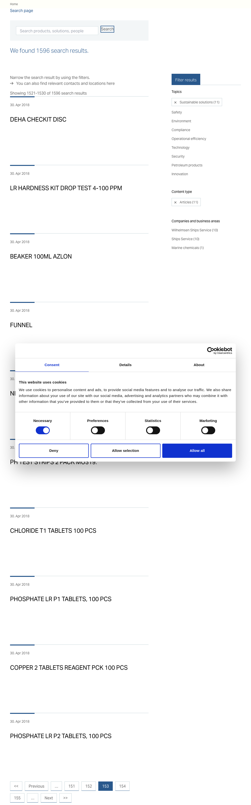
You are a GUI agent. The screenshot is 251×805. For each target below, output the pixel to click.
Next (49, 798)
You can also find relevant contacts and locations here (65, 83)
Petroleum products (187, 153)
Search (107, 29)
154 (122, 786)
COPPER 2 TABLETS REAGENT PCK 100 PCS (69, 667)
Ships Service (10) (185, 226)
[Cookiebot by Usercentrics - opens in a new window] (210, 350)
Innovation (180, 162)
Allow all (197, 450)
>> (65, 798)
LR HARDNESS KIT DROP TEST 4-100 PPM (66, 188)
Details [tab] (125, 365)
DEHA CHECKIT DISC (38, 119)
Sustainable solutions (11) (199, 90)
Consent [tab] (52, 365)
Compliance (181, 117)
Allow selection (125, 450)
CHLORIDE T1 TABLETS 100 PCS (53, 530)
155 (17, 798)
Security (178, 144)
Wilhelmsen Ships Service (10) (195, 218)
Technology (180, 135)
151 (71, 786)
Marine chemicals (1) (188, 235)
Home (14, 4)
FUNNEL (21, 325)
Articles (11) (188, 190)
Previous (36, 786)
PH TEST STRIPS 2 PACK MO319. (53, 462)
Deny (53, 450)
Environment (181, 109)
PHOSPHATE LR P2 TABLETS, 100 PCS (61, 736)
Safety (177, 100)
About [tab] (199, 365)
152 (88, 786)
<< (16, 786)
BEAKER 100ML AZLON (41, 256)
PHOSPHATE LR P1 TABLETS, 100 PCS (61, 599)
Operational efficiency (189, 126)
